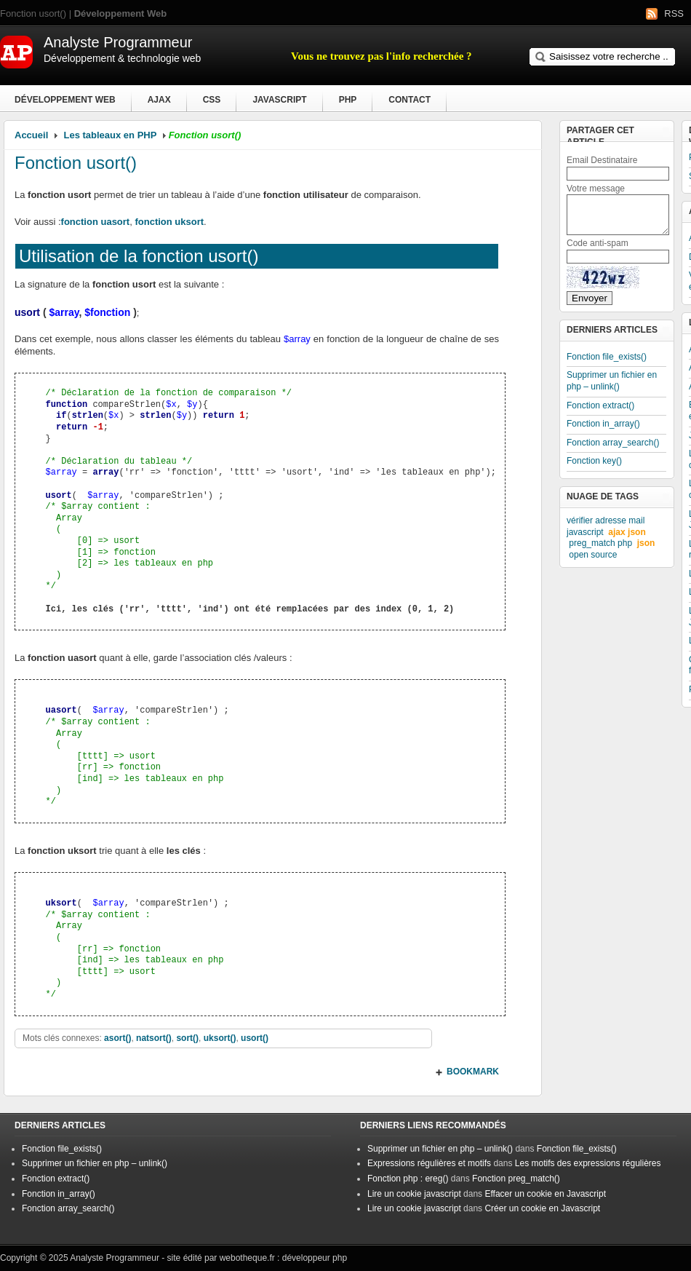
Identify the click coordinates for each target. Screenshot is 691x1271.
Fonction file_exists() (607, 357)
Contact (409, 100)
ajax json (626, 532)
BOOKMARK (473, 1071)
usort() (254, 1038)
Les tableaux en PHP (110, 135)
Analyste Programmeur (114, 1258)
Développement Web (65, 100)
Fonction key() (594, 461)
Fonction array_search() (613, 442)
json (646, 543)
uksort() (220, 1038)
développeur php (314, 1258)
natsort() (154, 1038)
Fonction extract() (600, 405)
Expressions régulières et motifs (429, 1163)
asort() (117, 1038)
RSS (674, 13)
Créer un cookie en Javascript (542, 1208)
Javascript (279, 100)
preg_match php (600, 543)
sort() (187, 1038)
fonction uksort (169, 221)
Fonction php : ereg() (407, 1178)
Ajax (159, 100)
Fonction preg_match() (516, 1178)
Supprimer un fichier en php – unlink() (612, 381)
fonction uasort (95, 221)
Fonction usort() (76, 163)
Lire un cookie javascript (414, 1194)
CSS (212, 100)
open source (593, 555)
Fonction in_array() (603, 424)
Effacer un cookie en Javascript (545, 1194)
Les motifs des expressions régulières (588, 1163)
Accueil (31, 135)
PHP (348, 100)
